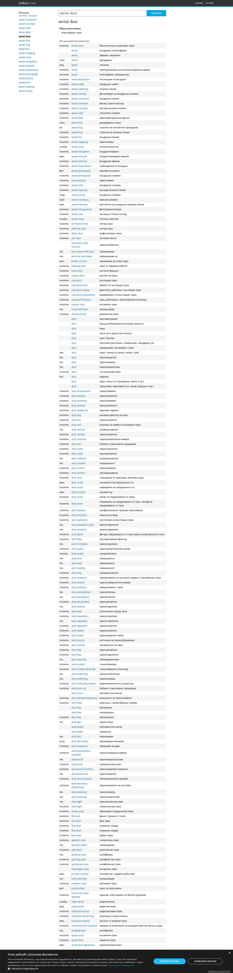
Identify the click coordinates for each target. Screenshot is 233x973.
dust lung (76, 572)
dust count (77, 482)
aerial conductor (28, 19)
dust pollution (78, 587)
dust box (76, 420)
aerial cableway (79, 89)
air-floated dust (79, 223)
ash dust (76, 238)
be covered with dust (82, 251)
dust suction (78, 645)
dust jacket (77, 553)
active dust (77, 45)
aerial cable (77, 84)
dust (73, 318)
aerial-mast (77, 218)
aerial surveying (80, 199)
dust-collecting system (83, 683)
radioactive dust (80, 911)
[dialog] (116, 961)
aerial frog (24, 44)
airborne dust (78, 228)
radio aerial (77, 901)
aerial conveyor (27, 23)
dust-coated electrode (83, 669)
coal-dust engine (80, 290)
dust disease (78, 510)
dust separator (79, 621)
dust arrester (78, 395)
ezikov (27, 3)
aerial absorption (80, 79)
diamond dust (79, 314)
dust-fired (76, 702)
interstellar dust (80, 869)
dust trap (76, 649)
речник (199, 3)
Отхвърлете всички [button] (205, 961)
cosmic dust (78, 304)
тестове (210, 3)
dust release (78, 606)
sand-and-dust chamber (84, 925)
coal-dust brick (79, 285)
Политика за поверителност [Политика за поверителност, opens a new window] (121, 965)
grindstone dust (80, 864)
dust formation (79, 544)
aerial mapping (27, 53)
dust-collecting (79, 673)
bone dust (76, 270)
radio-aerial (77, 906)
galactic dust (78, 840)
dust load (76, 563)
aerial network (26, 65)
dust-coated (78, 664)
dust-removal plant (81, 778)
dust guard (77, 548)
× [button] (229, 953)
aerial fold (24, 40)
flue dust (76, 825)
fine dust (76, 820)
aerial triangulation (81, 209)
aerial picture (26, 78)
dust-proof (77, 759)
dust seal (76, 611)
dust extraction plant (82, 524)
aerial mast (25, 57)
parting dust (78, 888)
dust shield (77, 635)
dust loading (78, 568)
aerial (74, 50)
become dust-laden (81, 256)
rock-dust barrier (80, 920)
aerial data (24, 32)
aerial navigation (28, 61)
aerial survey (26, 90)
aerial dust (25, 36)
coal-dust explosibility (83, 294)
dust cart (76, 424)
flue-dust (76, 830)
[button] (78, 969)
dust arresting (79, 400)
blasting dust (78, 266)
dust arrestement (80, 391)
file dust (75, 816)
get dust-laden (79, 845)
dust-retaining (79, 792)
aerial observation (28, 69)
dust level (76, 558)
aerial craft (25, 28)
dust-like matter (80, 741)
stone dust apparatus (83, 945)
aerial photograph (28, 74)
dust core (76, 477)
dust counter (78, 492)
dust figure (77, 534)
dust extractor (79, 529)
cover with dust (79, 309)
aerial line (24, 49)
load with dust (79, 878)
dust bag (76, 415)
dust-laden (77, 731)
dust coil (76, 444)
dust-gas (76, 722)
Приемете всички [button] (169, 961)
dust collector (78, 458)
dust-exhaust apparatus (84, 698)
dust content (78, 463)
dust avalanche (79, 410)
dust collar (77, 448)
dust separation (80, 616)
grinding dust (78, 854)
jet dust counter (80, 873)
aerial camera (78, 93)
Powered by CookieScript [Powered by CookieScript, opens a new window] (219, 971)
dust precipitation (81, 592)
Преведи (156, 13)
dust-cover (77, 693)
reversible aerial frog (82, 916)
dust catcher (78, 429)
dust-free (76, 707)
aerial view (77, 214)
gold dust (76, 849)
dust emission (79, 515)
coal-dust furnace (81, 299)
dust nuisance (79, 577)
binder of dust (79, 261)
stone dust (77, 940)
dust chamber (79, 439)
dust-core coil (78, 688)
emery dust (77, 811)
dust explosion (79, 519)
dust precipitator (80, 596)
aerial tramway (79, 204)
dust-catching (78, 659)
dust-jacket (77, 726)
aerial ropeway (27, 86)
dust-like (76, 736)
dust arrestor (78, 405)
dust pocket (77, 582)
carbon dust (78, 275)
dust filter (76, 539)
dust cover (77, 497)
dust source (77, 640)
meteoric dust (79, 883)
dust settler (77, 630)
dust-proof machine (82, 769)
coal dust (76, 280)
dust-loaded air (79, 746)
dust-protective (79, 773)
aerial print (24, 82)
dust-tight (76, 801)
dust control (78, 468)
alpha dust (77, 233)
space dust (77, 935)
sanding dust (78, 930)
